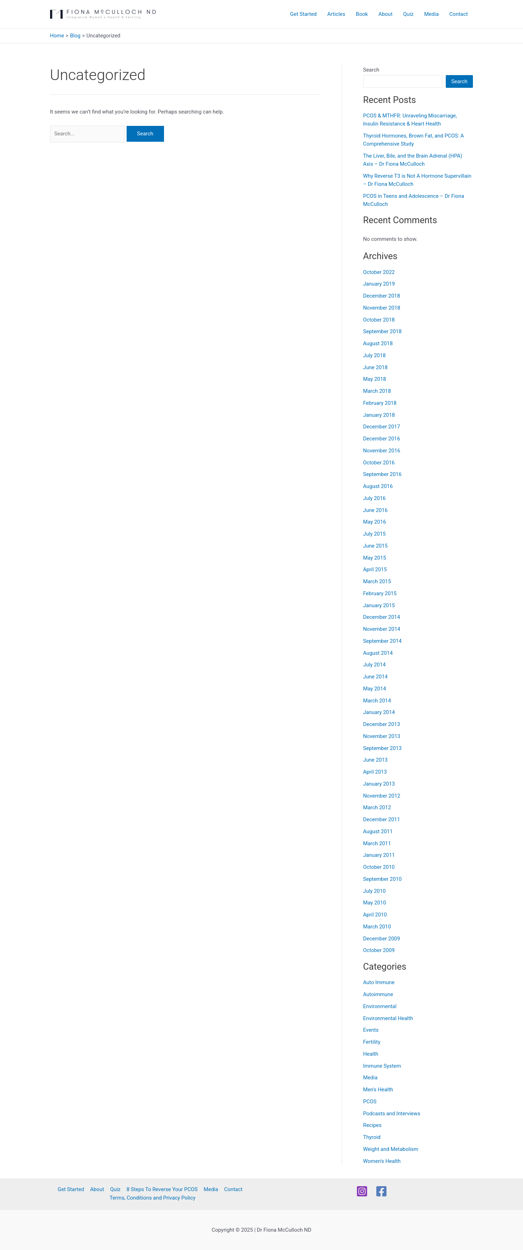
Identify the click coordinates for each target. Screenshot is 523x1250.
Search (371, 70)
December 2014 (382, 617)
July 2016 (374, 498)
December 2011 (382, 819)
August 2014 (378, 653)
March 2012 (377, 807)
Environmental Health (388, 1018)
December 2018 (382, 296)
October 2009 (379, 950)
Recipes (372, 1125)
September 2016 (382, 474)
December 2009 (382, 938)
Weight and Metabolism (391, 1149)
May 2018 (375, 379)
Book (362, 14)
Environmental (380, 1006)
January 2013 (379, 784)
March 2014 (377, 700)
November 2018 (382, 308)
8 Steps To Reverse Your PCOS (161, 1190)
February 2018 (380, 403)
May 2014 (375, 688)
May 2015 (375, 558)
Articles (336, 14)
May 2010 (375, 903)
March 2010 (377, 926)
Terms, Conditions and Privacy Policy (152, 1198)
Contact (458, 14)
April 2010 (375, 914)
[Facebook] (381, 1191)
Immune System (382, 1066)
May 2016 (375, 522)
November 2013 (382, 736)
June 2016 (375, 510)
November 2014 (382, 629)
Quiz (408, 14)
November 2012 (382, 796)
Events (371, 1030)
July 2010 (374, 891)
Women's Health (382, 1161)
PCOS (370, 1101)
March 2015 (377, 581)
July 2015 (374, 534)
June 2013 (375, 760)
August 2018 (378, 343)
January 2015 (379, 605)
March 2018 (377, 391)
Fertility (372, 1042)
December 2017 (382, 426)
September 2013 (382, 748)
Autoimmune (378, 994)
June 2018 (375, 367)
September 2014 (382, 641)
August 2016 (378, 486)
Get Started (303, 14)
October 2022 (379, 272)
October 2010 (379, 867)
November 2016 (382, 450)
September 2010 (382, 879)
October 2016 (379, 462)
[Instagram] (362, 1191)
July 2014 (374, 664)
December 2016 (382, 438)
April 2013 (375, 772)
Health (371, 1054)
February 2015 (380, 593)
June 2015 (375, 546)
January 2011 (379, 855)
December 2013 (382, 724)
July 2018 (374, 355)
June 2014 (375, 676)
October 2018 (379, 320)
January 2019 (379, 284)
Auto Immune (379, 982)
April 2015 (375, 569)
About (385, 14)
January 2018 (379, 415)
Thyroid (372, 1137)
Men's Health (378, 1089)
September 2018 (382, 331)
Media (431, 14)
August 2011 (378, 831)
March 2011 (377, 843)
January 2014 (379, 712)
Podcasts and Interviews (392, 1113)
